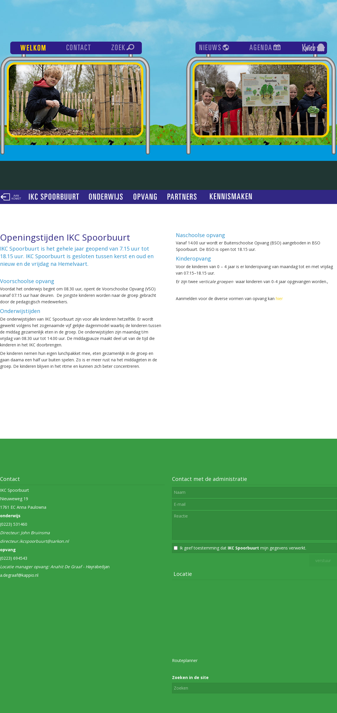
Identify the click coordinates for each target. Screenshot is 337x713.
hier (279, 298)
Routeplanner (185, 660)
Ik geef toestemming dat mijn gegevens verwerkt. (243, 548)
